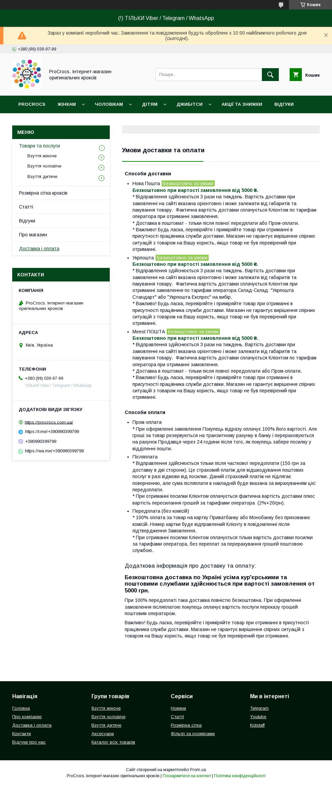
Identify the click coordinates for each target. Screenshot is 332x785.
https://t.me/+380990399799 (52, 431)
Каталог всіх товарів (113, 742)
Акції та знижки (242, 104)
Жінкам (67, 104)
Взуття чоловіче (44, 166)
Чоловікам (109, 104)
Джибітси (190, 104)
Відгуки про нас (29, 742)
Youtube (258, 716)
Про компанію (27, 716)
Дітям (150, 104)
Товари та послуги (39, 146)
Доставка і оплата (39, 248)
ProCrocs (31, 104)
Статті (26, 207)
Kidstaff (257, 725)
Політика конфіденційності (240, 775)
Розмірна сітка (186, 725)
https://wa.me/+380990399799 (54, 450)
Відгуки (284, 104)
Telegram (259, 708)
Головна (21, 708)
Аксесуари (102, 733)
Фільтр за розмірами (193, 733)
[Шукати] (270, 74)
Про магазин (33, 234)
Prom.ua (198, 769)
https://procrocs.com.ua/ (49, 422)
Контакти (21, 733)
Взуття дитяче (42, 176)
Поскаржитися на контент (187, 775)
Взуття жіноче (42, 155)
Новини (178, 708)
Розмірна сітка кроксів (43, 193)
